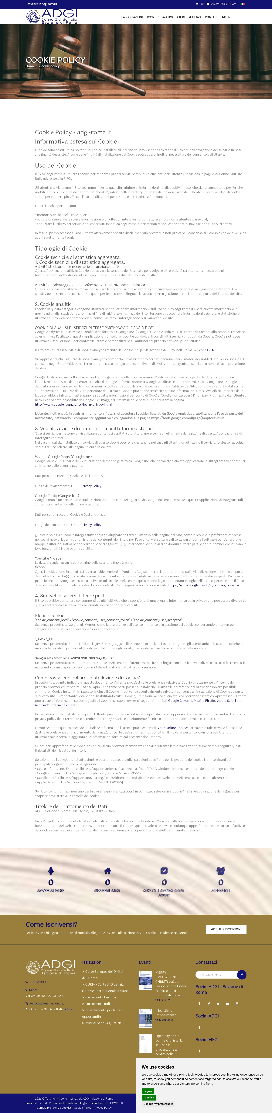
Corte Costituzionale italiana (105, 991)
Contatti (212, 17)
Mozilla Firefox (205, 701)
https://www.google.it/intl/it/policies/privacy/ (203, 585)
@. (200, 4)
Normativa (165, 17)
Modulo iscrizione (226, 929)
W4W (150, 17)
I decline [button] (149, 1097)
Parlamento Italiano (99, 1004)
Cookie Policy (82, 1108)
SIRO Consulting (52, 1103)
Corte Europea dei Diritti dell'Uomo (102, 975)
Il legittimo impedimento (165, 1013)
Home (30, 66)
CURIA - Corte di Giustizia (103, 984)
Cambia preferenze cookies (54, 1108)
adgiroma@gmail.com (222, 4)
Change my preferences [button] (158, 1103)
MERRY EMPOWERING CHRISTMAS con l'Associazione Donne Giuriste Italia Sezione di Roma (171, 984)
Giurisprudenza (189, 17)
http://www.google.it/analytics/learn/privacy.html (73, 405)
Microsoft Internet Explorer (56, 705)
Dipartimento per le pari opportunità (102, 1013)
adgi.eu (69, 1009)
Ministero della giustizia (102, 1023)
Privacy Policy (91, 486)
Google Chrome (180, 701)
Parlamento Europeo (99, 997)
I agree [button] (148, 1091)
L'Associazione (132, 17)
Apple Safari (226, 701)
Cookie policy (49, 66)
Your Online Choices (173, 728)
